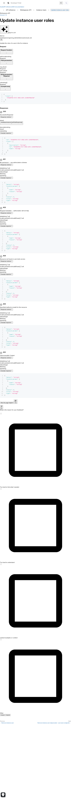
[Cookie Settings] (3, 794)
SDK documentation (18, 7)
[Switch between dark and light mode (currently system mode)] (61, 3)
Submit (8, 715)
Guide (2, 7)
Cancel (3, 715)
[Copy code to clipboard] (1, 40)
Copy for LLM (5, 32)
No (1, 407)
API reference (8, 7)
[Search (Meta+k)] (66, 3)
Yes (16, 402)
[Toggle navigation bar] (4, 3)
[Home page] (1, 10)
